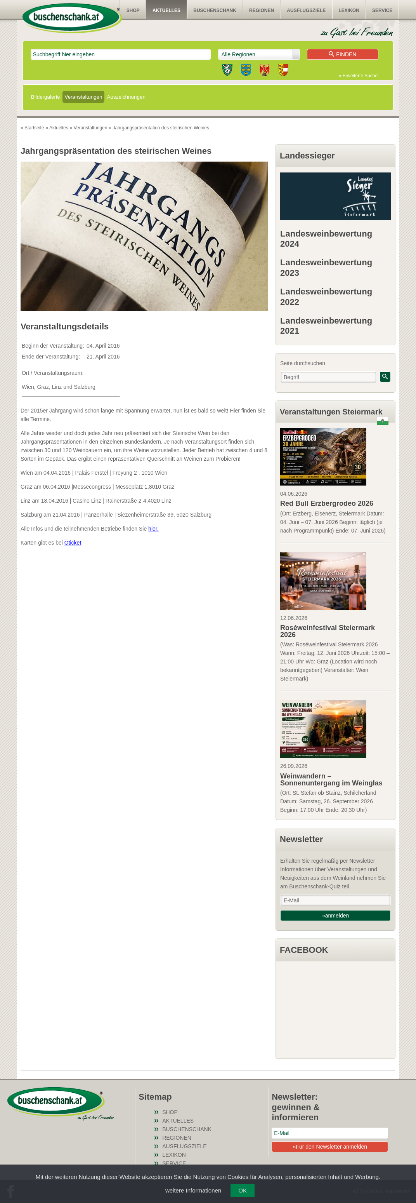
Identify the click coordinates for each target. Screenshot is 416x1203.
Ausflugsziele (306, 10)
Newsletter (301, 839)
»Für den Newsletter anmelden (330, 1147)
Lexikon (349, 10)
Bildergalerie (45, 97)
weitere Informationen (193, 1190)
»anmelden (335, 915)
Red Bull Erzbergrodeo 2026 (326, 503)
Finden (342, 54)
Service (382, 10)
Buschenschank (214, 10)
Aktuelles (166, 10)
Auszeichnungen (126, 97)
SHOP (133, 10)
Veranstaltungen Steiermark (331, 411)
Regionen (261, 10)
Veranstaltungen (83, 97)
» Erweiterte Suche (358, 75)
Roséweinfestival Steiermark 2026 (327, 631)
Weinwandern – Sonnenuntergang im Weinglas (331, 779)
